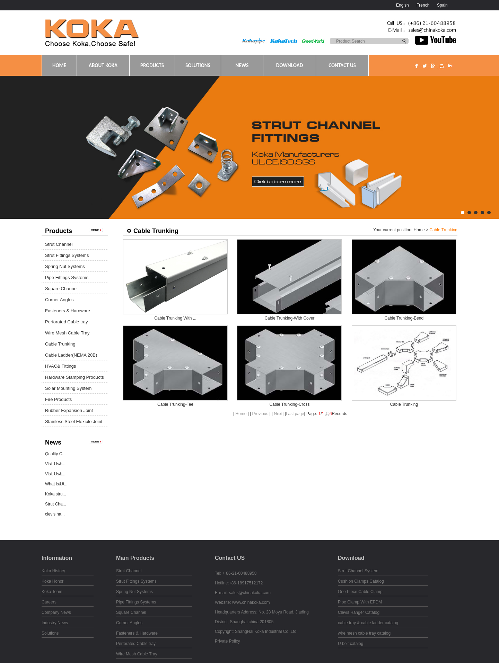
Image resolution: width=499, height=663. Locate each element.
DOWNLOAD (289, 65)
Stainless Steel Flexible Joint (73, 421)
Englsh (402, 5)
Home (419, 229)
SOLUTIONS (197, 65)
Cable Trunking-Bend (403, 318)
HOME (59, 65)
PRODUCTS (152, 65)
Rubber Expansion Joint (69, 410)
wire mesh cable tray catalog (364, 633)
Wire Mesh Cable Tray (67, 332)
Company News (56, 612)
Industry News (55, 622)
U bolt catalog (350, 643)
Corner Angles (59, 299)
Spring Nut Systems (65, 266)
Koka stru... (55, 494)
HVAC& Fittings (60, 366)
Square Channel (61, 288)
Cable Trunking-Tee (175, 404)
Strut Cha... (55, 504)
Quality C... (55, 453)
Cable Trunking (60, 344)
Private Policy (227, 641)
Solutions (50, 633)
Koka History (53, 570)
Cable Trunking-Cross (289, 404)
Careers (49, 602)
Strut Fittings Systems (67, 255)
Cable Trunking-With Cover (289, 318)
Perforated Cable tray (66, 321)
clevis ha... (55, 514)
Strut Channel (59, 244)
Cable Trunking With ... (175, 318)
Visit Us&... (55, 464)
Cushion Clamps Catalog (361, 581)
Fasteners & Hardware (67, 310)
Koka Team (52, 591)
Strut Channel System (358, 570)
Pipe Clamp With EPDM (360, 602)
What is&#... (56, 484)
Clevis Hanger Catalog (358, 612)
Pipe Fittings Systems (66, 277)
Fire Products (58, 399)
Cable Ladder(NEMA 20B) (71, 355)
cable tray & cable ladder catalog (368, 622)
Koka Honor (52, 581)
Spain (442, 5)
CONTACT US (342, 65)
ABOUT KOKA (103, 65)
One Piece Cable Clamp (360, 591)
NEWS (242, 65)
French (423, 5)
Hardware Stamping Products (74, 377)
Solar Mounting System (68, 388)
